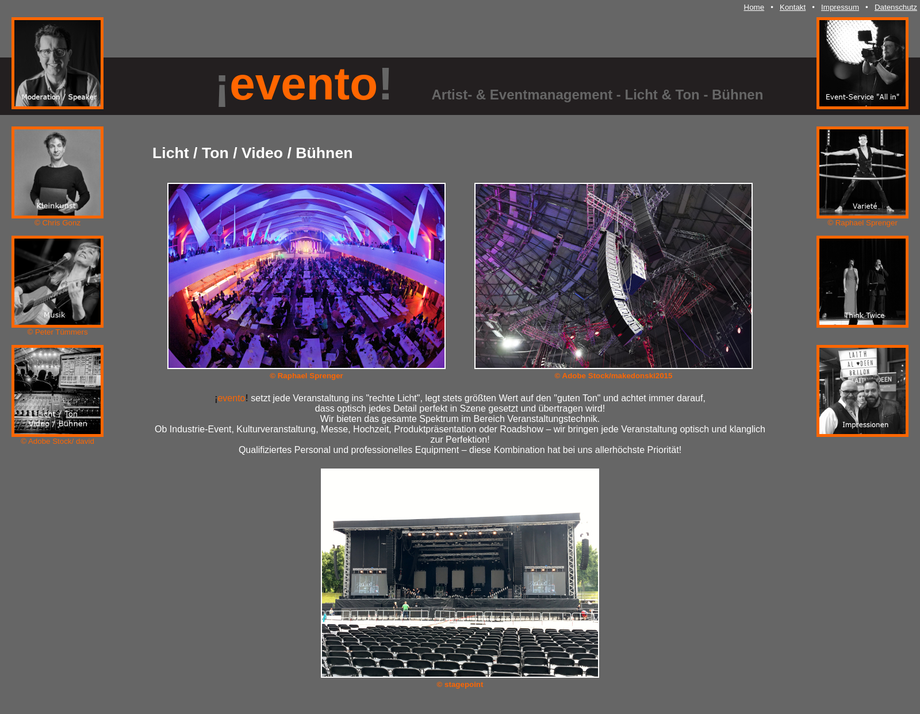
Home (754, 7)
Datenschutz (896, 7)
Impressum (840, 7)
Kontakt (793, 7)
